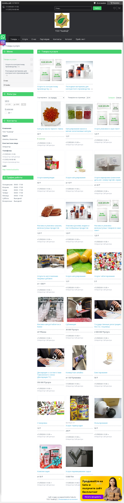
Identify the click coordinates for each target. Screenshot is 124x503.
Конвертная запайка (74, 372)
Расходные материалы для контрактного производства (16, 72)
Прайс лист (80, 39)
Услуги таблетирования (104, 276)
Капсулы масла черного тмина (50, 129)
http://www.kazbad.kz (10, 170)
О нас (33, 39)
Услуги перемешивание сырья (78, 471)
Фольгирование (101, 423)
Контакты (57, 39)
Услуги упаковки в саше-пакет (107, 129)
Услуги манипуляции (45, 177)
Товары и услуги (10, 59)
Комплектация (43, 471)
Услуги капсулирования (75, 177)
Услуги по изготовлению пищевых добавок (47, 277)
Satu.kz (73, 497)
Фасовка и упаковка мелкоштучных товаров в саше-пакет (107, 228)
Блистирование (100, 372)
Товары (14, 39)
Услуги (25, 39)
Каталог (68, 39)
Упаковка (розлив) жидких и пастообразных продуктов (77, 227)
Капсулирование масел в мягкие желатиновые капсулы (78, 130)
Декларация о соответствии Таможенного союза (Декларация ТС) (49, 374)
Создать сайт (6, 3)
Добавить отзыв (114, 8)
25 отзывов (101, 3)
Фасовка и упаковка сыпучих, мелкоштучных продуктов (49, 227)
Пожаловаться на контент (68, 499)
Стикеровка (42, 423)
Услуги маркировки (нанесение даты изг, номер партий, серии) (107, 178)
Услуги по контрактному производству (15, 65)
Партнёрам (44, 39)
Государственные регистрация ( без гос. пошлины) (107, 325)
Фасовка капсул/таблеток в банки (49, 325)
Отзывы (7, 85)
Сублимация (71, 324)
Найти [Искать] (97, 8)
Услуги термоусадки (74, 426)
